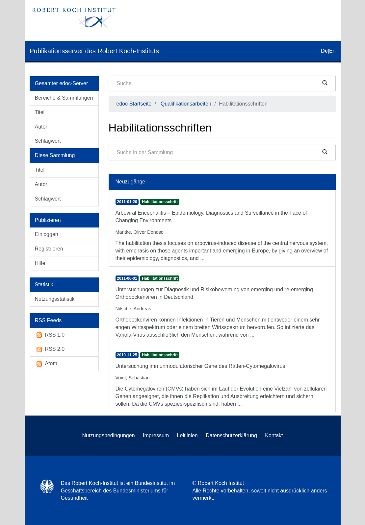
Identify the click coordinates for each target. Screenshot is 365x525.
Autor (41, 127)
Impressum (156, 435)
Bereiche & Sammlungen (64, 98)
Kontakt (274, 435)
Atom (46, 364)
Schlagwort (48, 141)
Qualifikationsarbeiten (186, 104)
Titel (40, 112)
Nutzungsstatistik (55, 299)
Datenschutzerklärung (231, 435)
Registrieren (49, 248)
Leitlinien (187, 435)
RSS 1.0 (50, 335)
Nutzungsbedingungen (108, 435)
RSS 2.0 (50, 349)
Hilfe (40, 263)
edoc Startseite (134, 104)
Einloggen (46, 234)
